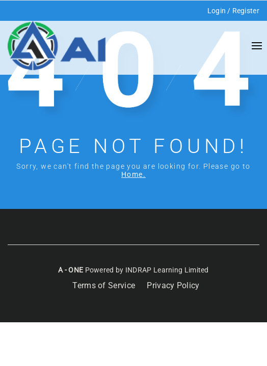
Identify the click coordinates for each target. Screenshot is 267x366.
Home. (133, 174)
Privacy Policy (173, 285)
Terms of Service (103, 285)
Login (216, 11)
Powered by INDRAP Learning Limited (146, 270)
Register (245, 11)
